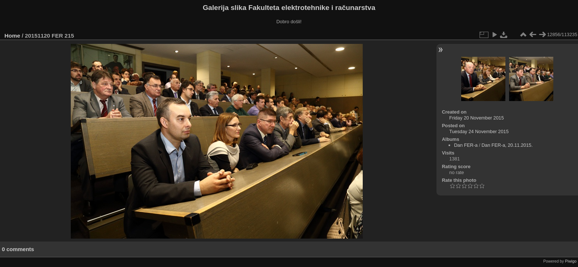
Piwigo (571, 261)
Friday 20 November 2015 (476, 118)
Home (12, 35)
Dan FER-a (466, 145)
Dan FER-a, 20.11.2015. (507, 145)
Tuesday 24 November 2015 (479, 131)
